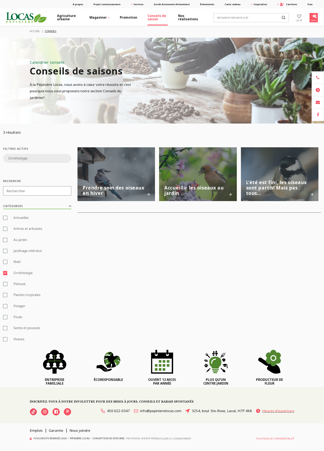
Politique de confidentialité (275, 438)
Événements (207, 4)
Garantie (56, 430)
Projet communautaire (106, 4)
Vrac (310, 4)
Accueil (35, 31)
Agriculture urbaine (66, 17)
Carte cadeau (233, 4)
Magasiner (98, 17)
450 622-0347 (115, 410)
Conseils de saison (157, 17)
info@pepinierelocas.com (157, 410)
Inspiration (260, 4)
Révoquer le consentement (173, 438)
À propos (78, 4)
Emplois (36, 430)
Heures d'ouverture (275, 410)
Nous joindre (79, 430)
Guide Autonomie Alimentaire (172, 4)
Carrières (288, 4)
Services (138, 4)
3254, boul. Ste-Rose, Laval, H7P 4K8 (219, 410)
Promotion (128, 17)
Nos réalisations (188, 17)
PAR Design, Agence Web (141, 438)
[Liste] (299, 18)
